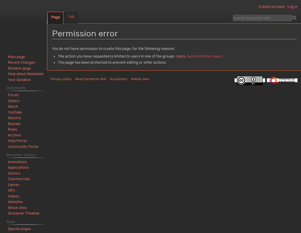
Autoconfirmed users (204, 56)
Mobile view (140, 79)
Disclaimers (119, 79)
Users (180, 56)
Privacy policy (61, 79)
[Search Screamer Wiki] (262, 18)
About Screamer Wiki (90, 79)
